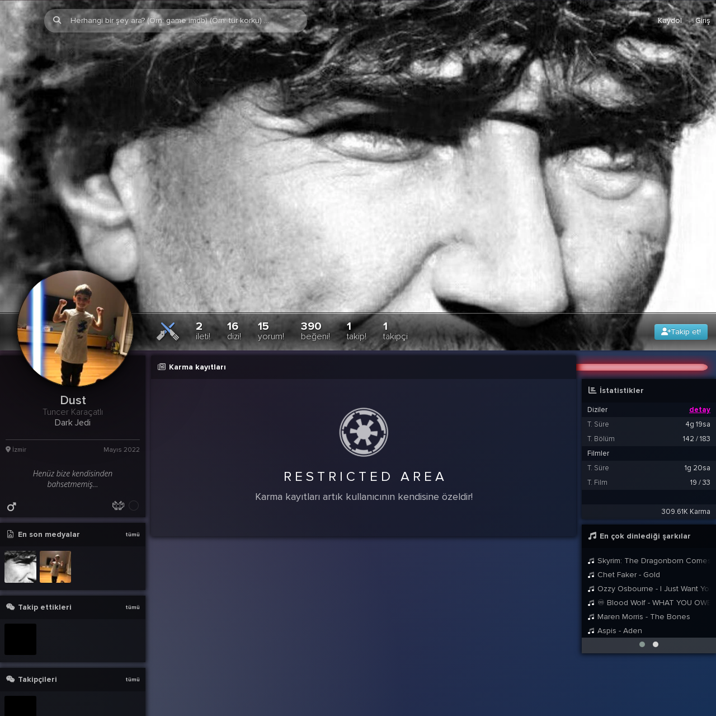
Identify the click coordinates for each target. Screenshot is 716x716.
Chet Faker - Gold (623, 526)
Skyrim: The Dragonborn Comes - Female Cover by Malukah (648, 512)
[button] (642, 596)
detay (699, 361)
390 (315, 282)
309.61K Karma (686, 463)
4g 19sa (697, 376)
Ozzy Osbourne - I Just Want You (648, 540)
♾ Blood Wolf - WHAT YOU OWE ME (648, 554)
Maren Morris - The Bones (638, 568)
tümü (132, 486)
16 (234, 282)
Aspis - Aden (614, 582)
